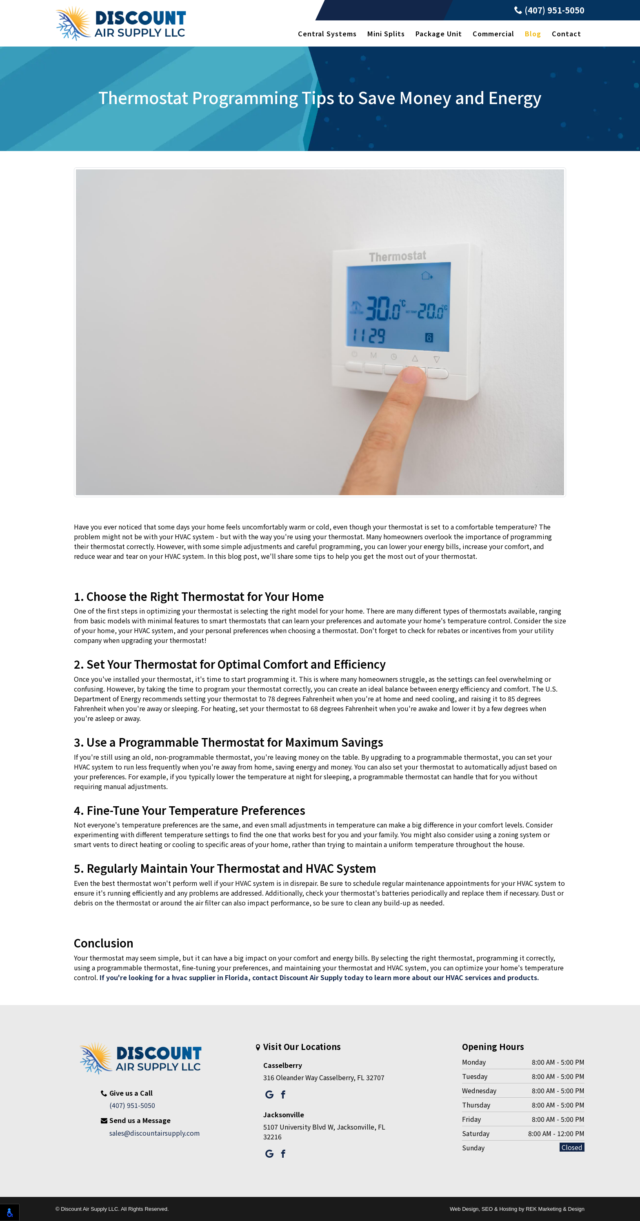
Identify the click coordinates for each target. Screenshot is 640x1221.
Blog (533, 33)
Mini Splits (386, 33)
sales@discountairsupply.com (154, 1133)
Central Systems (327, 33)
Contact (566, 33)
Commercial (493, 33)
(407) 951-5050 (549, 10)
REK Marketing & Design (555, 1209)
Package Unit (439, 33)
